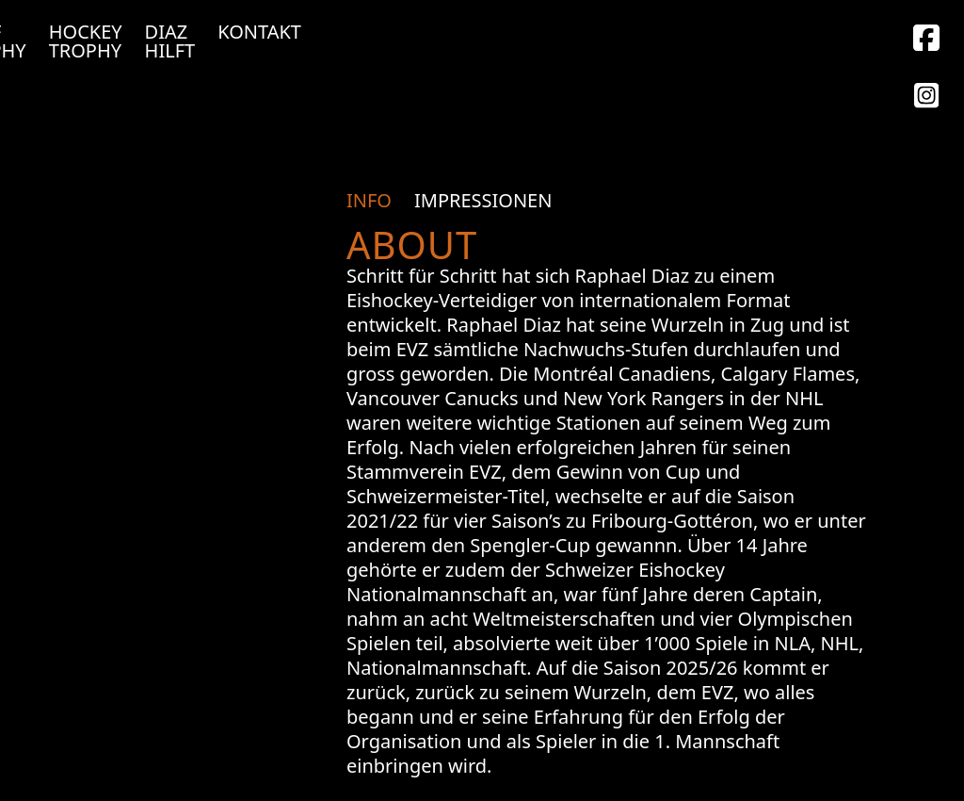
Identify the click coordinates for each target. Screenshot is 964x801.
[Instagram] (926, 40)
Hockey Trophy (85, 41)
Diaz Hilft (170, 41)
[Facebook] (926, 98)
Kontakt (259, 32)
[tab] (374, 201)
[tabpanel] (606, 496)
